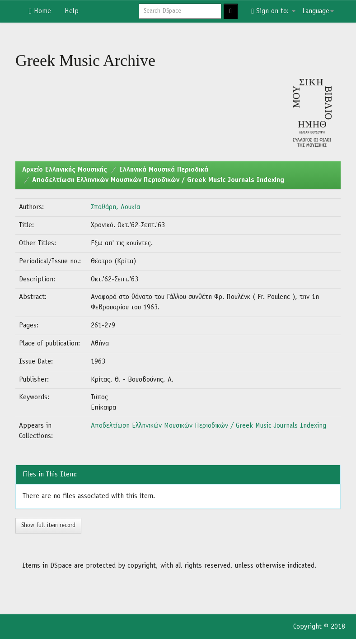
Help (72, 11)
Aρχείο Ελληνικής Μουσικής (64, 169)
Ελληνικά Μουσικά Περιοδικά (163, 169)
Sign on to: (273, 11)
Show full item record (48, 525)
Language (318, 11)
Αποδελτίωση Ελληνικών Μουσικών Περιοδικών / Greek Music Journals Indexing (158, 180)
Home (40, 11)
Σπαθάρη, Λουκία (115, 207)
